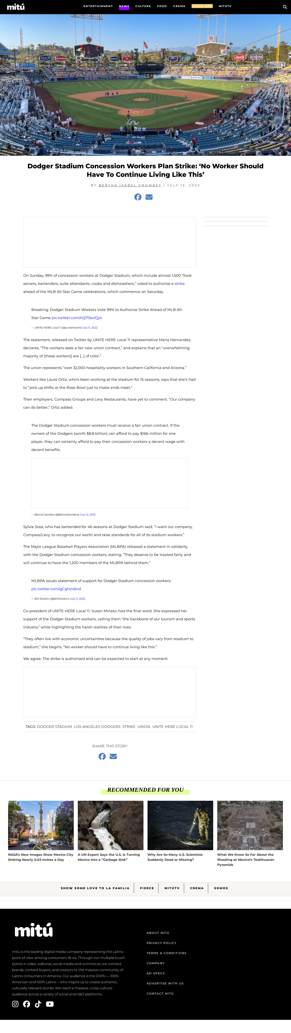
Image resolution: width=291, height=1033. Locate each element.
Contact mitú (160, 993)
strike (180, 283)
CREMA (179, 6)
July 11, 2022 (89, 327)
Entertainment (98, 6)
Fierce (147, 888)
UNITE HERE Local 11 (172, 726)
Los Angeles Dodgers (97, 726)
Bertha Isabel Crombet (130, 185)
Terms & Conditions (167, 953)
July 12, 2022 (88, 514)
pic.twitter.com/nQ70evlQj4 (77, 318)
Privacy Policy (162, 943)
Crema (197, 888)
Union (143, 726)
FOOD (162, 6)
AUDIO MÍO (202, 6)
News (124, 6)
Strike (128, 726)
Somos (221, 888)
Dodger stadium (54, 726)
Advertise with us (165, 983)
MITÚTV (225, 6)
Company (156, 963)
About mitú (158, 933)
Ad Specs (156, 973)
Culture (143, 6)
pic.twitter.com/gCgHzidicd (56, 589)
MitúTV (172, 888)
